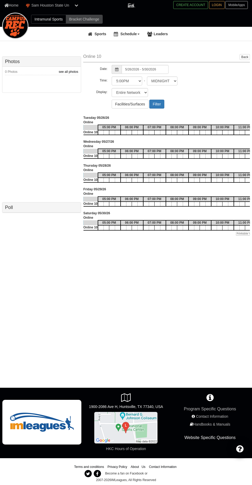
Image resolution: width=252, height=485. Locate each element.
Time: (104, 80)
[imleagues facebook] (97, 473)
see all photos (68, 72)
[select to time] (162, 80)
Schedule (129, 34)
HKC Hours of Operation (126, 449)
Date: (103, 69)
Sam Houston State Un (47, 5)
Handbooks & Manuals (211, 424)
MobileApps (236, 5)
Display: (101, 92)
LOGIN (217, 5)
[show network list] (76, 5)
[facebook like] (41, 147)
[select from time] (127, 80)
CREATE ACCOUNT (190, 5)
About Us (138, 467)
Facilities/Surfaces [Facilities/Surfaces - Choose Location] (130, 104)
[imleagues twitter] (88, 473)
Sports (100, 34)
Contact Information (212, 416)
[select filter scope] (130, 92)
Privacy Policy (117, 467)
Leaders (161, 34)
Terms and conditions (89, 467)
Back (244, 57)
